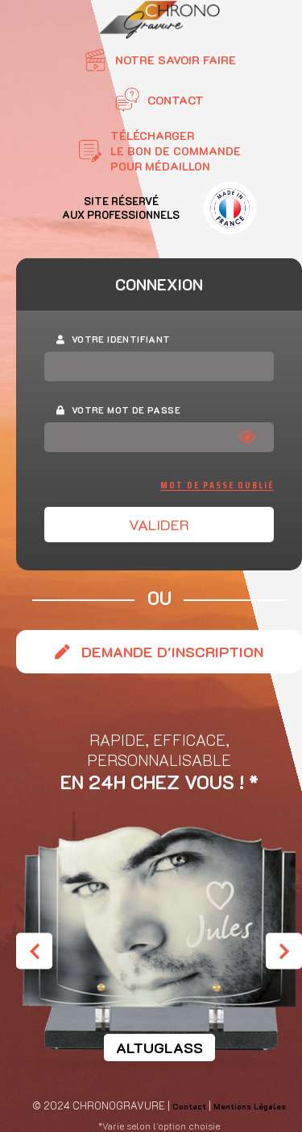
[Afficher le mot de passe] (251, 436)
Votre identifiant (113, 339)
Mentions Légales (249, 1106)
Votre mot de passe (118, 410)
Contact (189, 1106)
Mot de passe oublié (217, 485)
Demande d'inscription (159, 651)
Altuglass (159, 1047)
